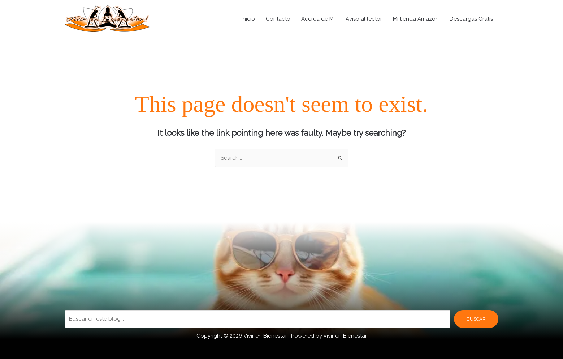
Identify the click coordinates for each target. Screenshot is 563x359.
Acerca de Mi (318, 19)
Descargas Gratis (471, 19)
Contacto (278, 19)
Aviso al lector (364, 19)
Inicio (248, 19)
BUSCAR (476, 319)
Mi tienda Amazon (416, 19)
